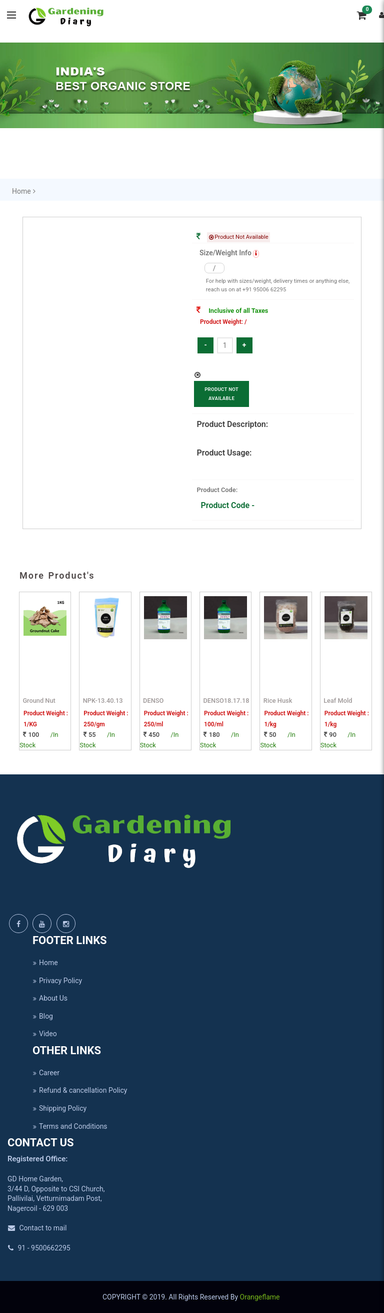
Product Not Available (221, 393)
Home (45, 963)
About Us (50, 998)
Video (44, 1034)
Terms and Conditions (70, 1126)
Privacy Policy (57, 981)
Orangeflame (261, 1297)
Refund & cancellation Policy (79, 1090)
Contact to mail (37, 1228)
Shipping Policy (59, 1108)
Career (46, 1073)
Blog (42, 1016)
